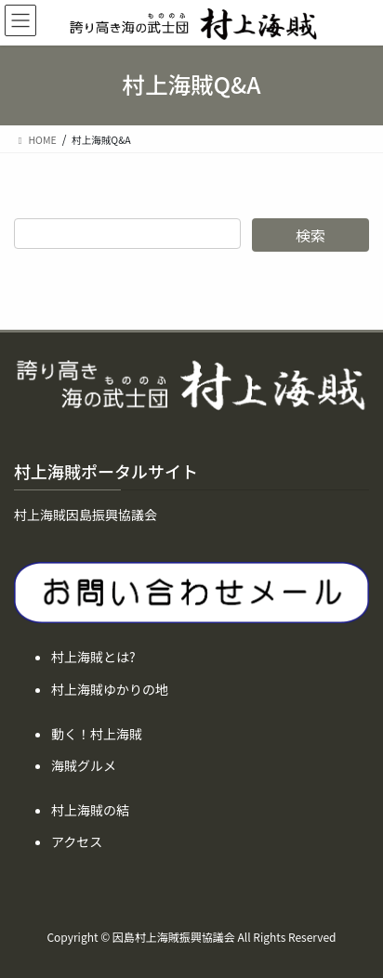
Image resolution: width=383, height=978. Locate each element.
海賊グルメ (83, 765)
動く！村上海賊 (96, 733)
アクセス (76, 841)
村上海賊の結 (90, 810)
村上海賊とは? (93, 656)
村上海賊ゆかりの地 (109, 689)
